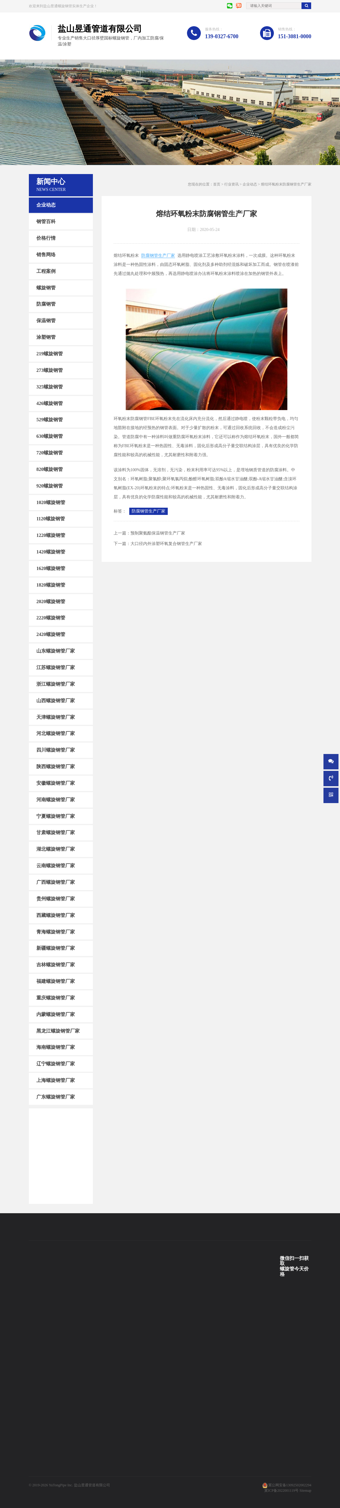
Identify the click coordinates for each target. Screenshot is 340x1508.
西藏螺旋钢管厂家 (55, 915)
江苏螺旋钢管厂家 (55, 667)
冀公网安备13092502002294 (289, 1485)
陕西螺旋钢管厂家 (55, 766)
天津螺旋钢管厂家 (55, 716)
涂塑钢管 (46, 337)
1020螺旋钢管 (50, 502)
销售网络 (46, 254)
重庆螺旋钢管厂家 (55, 997)
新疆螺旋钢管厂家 (55, 948)
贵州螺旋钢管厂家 (55, 898)
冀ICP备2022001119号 (281, 1490)
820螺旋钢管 (49, 469)
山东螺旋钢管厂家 (55, 650)
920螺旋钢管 (49, 485)
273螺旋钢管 (49, 370)
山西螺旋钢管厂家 (55, 700)
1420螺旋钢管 (50, 551)
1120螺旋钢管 (50, 518)
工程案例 (46, 271)
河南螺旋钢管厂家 (55, 799)
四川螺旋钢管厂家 (55, 749)
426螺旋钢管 (49, 403)
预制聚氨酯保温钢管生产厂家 (157, 533)
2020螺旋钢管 (50, 601)
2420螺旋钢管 (50, 634)
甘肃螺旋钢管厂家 (55, 832)
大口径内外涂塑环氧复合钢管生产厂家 (166, 543)
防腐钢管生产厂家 (158, 255)
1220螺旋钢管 (50, 535)
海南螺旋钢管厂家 (55, 1047)
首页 (216, 184)
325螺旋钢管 (49, 386)
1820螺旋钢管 (50, 584)
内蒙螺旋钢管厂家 (55, 1014)
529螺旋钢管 (49, 419)
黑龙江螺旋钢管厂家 (58, 1030)
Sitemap (305, 1490)
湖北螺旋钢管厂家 (55, 849)
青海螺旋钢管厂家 (55, 931)
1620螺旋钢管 (50, 568)
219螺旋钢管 (49, 353)
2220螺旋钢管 (50, 617)
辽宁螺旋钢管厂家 (55, 1063)
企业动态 (46, 204)
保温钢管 (46, 320)
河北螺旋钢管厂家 (55, 733)
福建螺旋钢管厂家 (55, 981)
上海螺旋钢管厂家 (55, 1080)
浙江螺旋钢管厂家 (55, 684)
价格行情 (46, 238)
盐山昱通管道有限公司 (92, 1485)
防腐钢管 (46, 304)
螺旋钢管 (46, 287)
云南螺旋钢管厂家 (55, 865)
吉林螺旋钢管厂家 (55, 964)
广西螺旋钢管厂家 (55, 882)
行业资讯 (231, 184)
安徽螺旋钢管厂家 (55, 783)
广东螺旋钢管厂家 (55, 1096)
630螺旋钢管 (49, 436)
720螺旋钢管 (49, 452)
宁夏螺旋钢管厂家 (55, 815)
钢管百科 (46, 221)
